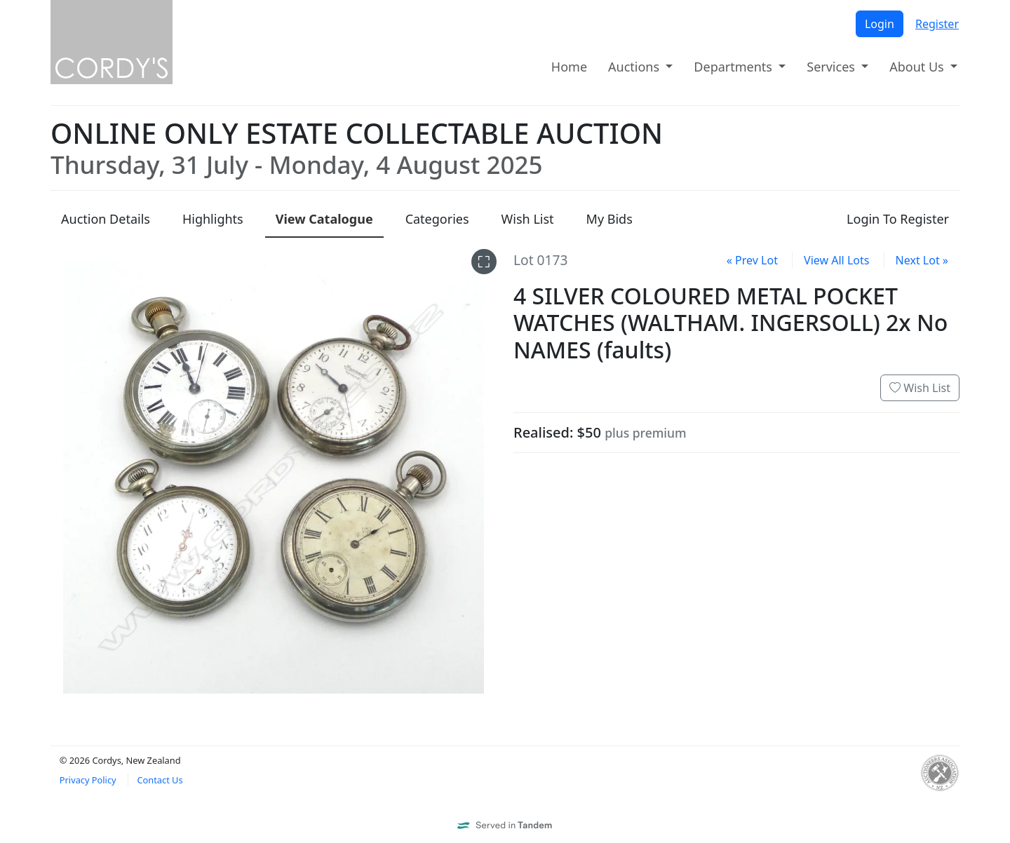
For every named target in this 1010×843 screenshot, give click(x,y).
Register (937, 24)
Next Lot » (922, 260)
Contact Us (159, 780)
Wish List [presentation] (527, 218)
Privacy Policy (88, 780)
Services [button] (832, 66)
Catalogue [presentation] (324, 218)
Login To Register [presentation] (898, 218)
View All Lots (836, 260)
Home (569, 66)
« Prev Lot (752, 260)
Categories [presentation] (437, 218)
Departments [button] (734, 66)
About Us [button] (918, 66)
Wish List (919, 388)
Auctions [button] (635, 66)
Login (879, 24)
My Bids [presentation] (609, 218)
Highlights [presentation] (212, 218)
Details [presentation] (105, 218)
